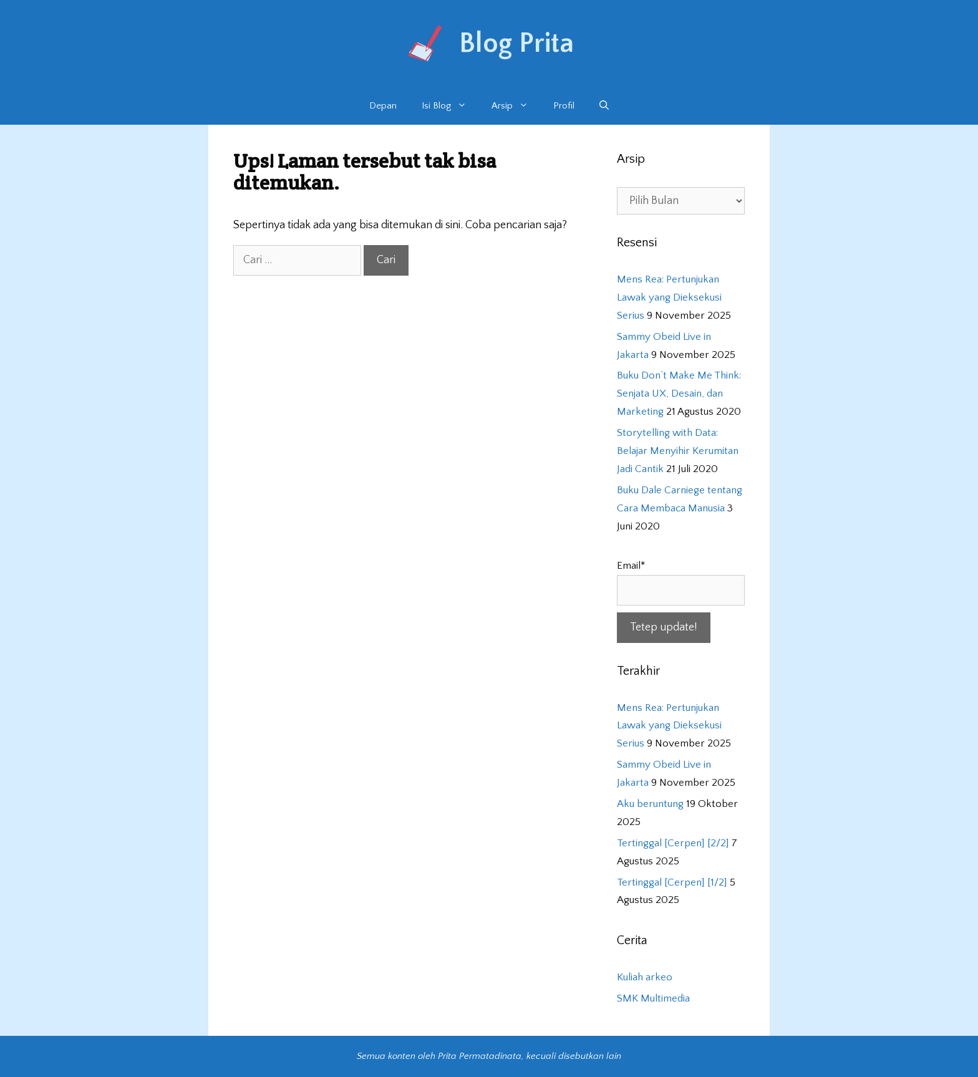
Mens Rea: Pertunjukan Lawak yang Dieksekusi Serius (669, 297)
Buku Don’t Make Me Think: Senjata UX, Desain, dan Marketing (679, 393)
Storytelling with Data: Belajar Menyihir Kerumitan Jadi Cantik (677, 451)
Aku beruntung (650, 803)
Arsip (516, 106)
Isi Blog (450, 106)
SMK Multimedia (653, 998)
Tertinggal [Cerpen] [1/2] (672, 882)
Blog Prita (516, 43)
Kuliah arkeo (644, 977)
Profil (563, 105)
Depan (383, 105)
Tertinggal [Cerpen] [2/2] (673, 843)
